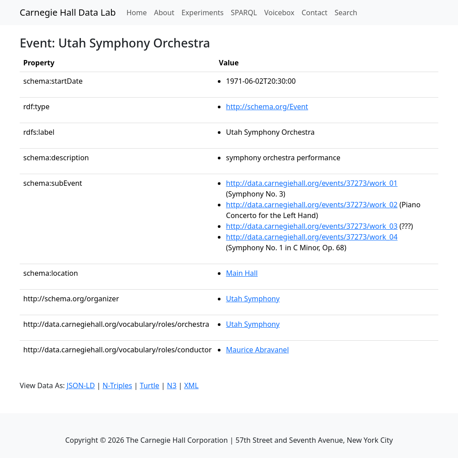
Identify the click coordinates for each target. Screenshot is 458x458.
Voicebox (279, 12)
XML (191, 385)
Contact (314, 12)
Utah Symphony (253, 299)
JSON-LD (81, 385)
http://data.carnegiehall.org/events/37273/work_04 (312, 237)
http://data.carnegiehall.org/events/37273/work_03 (312, 226)
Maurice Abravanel (257, 350)
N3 (171, 385)
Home (139, 12)
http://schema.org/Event (267, 106)
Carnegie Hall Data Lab (68, 12)
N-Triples (117, 385)
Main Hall (242, 273)
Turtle (150, 385)
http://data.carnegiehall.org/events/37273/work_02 (312, 205)
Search (346, 12)
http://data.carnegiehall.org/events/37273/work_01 (312, 183)
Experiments (203, 12)
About (164, 12)
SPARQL (244, 12)
